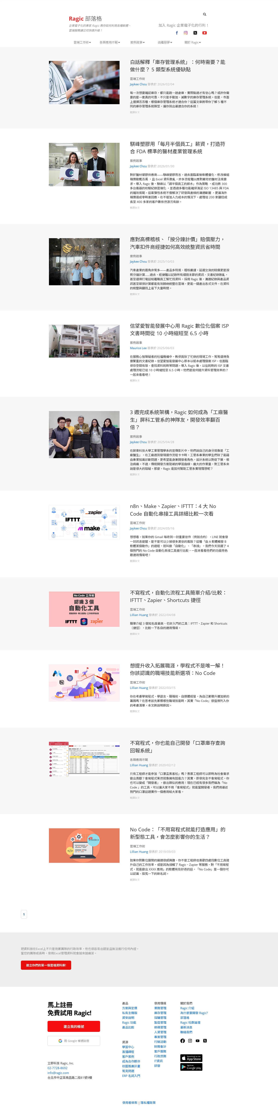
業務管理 (160, 1008)
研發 (157, 1066)
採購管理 (160, 1018)
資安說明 (128, 1018)
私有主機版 (129, 1013)
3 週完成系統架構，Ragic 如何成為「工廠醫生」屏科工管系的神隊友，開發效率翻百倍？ (179, 419)
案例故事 (136, 161)
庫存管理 (160, 1013)
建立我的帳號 (74, 1026)
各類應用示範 (139, 760)
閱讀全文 (135, 112)
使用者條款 (129, 1103)
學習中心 (128, 1047)
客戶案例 (128, 1057)
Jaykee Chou (138, 84)
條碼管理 (160, 1027)
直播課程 (128, 1052)
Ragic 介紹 (187, 1008)
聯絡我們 (186, 1032)
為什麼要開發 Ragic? (194, 1013)
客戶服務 (160, 1051)
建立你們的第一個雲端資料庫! (46, 965)
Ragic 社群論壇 (190, 1022)
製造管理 (160, 1022)
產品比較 (128, 1027)
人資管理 (160, 1032)
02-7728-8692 (58, 1068)
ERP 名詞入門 (131, 1076)
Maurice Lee (138, 348)
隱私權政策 (148, 1103)
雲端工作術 (137, 79)
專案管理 (160, 1037)
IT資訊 (158, 1061)
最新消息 (186, 1027)
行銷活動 (160, 1042)
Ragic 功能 (129, 1022)
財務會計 (160, 1046)
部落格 (85, 18)
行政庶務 (160, 1056)
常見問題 (128, 1071)
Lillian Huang (139, 615)
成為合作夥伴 (131, 1061)
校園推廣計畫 (131, 1066)
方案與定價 (129, 1008)
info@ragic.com (58, 1073)
